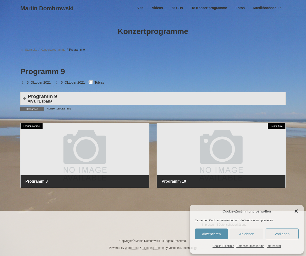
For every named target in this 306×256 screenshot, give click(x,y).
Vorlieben (282, 234)
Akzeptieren (211, 234)
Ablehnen (246, 234)
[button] (296, 211)
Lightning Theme (153, 247)
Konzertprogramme (59, 108)
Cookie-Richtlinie (223, 246)
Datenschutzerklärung (250, 246)
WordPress (132, 247)
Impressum (274, 246)
